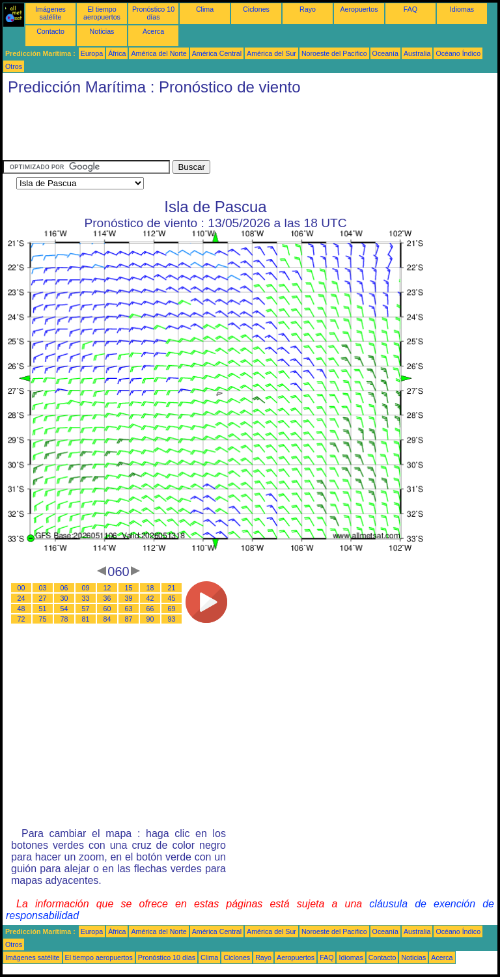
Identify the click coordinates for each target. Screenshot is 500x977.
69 (172, 608)
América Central (217, 53)
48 (21, 608)
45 (172, 598)
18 (150, 588)
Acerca (153, 31)
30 (64, 598)
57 (86, 608)
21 (172, 588)
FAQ (410, 9)
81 (86, 619)
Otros (13, 66)
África (117, 53)
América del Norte (158, 53)
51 (43, 608)
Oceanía (385, 53)
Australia (417, 53)
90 (150, 619)
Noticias (102, 31)
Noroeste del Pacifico (334, 53)
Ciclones (256, 9)
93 (172, 619)
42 (150, 598)
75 (43, 619)
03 (43, 588)
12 (107, 588)
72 (21, 619)
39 (129, 598)
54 (64, 608)
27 (43, 598)
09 (86, 588)
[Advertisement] (240, 131)
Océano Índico (458, 53)
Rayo (307, 9)
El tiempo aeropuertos (101, 13)
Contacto (50, 31)
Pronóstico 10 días (153, 13)
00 (21, 588)
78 (64, 619)
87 (129, 619)
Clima (205, 9)
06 (64, 588)
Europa (92, 53)
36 (107, 598)
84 (107, 619)
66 (150, 608)
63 (129, 608)
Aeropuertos (359, 9)
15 (129, 588)
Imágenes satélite (50, 13)
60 (107, 608)
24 (21, 598)
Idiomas (462, 9)
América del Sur (271, 53)
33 (86, 598)
